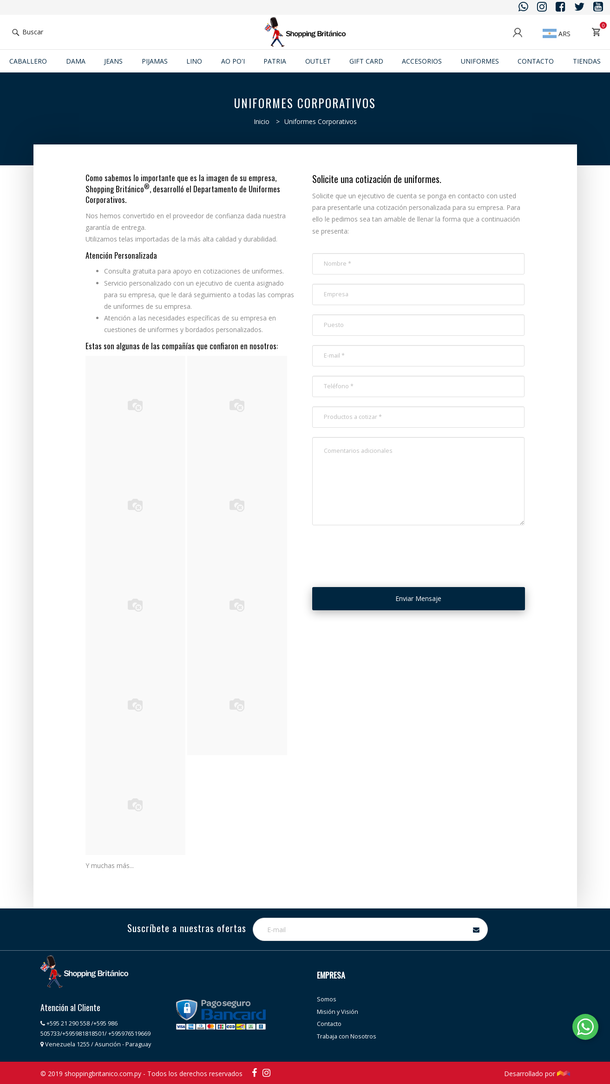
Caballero (28, 61)
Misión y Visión (337, 1012)
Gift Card (366, 61)
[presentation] (382, 553)
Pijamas (155, 61)
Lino (194, 61)
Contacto (536, 61)
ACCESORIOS (422, 61)
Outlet (318, 61)
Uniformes (480, 61)
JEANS (113, 61)
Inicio (261, 121)
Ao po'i (233, 61)
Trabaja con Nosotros (346, 1036)
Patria (274, 61)
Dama (75, 61)
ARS (557, 33)
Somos (326, 999)
